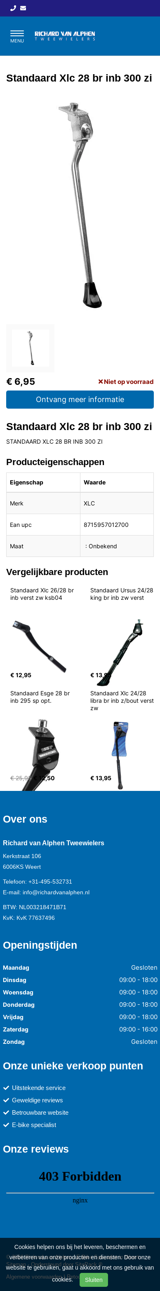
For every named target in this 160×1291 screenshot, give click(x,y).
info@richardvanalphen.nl (56, 892)
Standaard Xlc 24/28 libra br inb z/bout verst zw (122, 700)
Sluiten (94, 1280)
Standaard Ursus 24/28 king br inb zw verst (122, 594)
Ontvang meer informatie (80, 399)
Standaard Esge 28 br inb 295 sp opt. (40, 697)
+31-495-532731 (50, 881)
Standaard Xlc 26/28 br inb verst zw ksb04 (42, 594)
